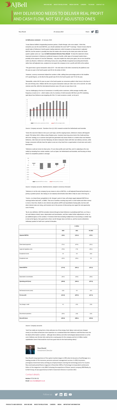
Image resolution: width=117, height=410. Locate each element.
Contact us (100, 4)
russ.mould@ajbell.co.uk (37, 381)
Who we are (48, 4)
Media (59, 404)
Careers (83, 4)
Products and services (14, 404)
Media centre (74, 4)
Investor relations (60, 4)
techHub (91, 4)
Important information (71, 404)
